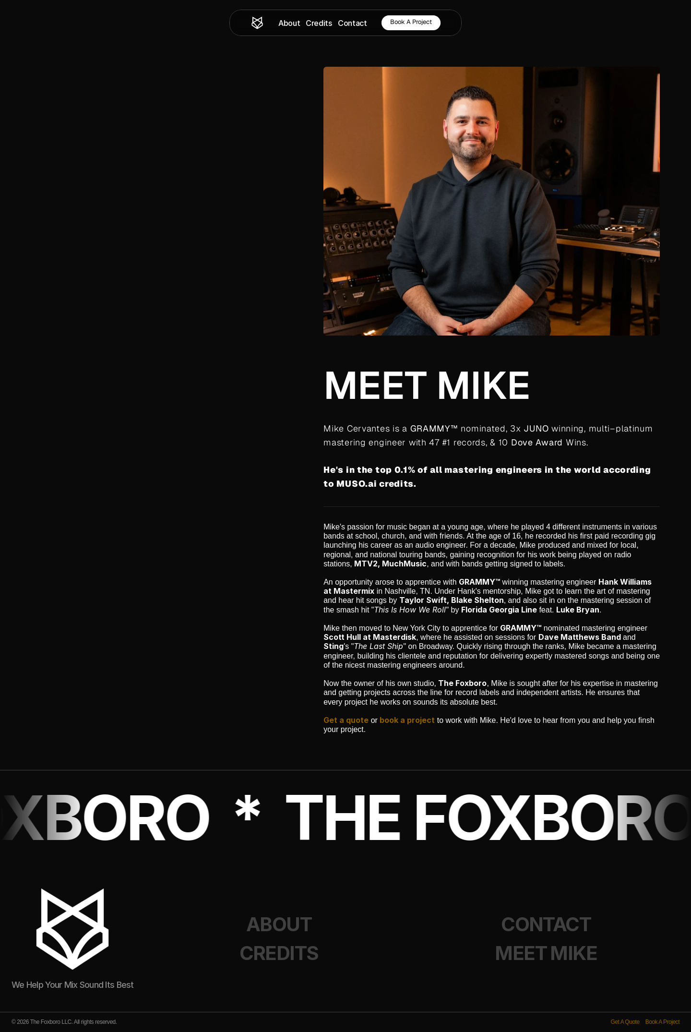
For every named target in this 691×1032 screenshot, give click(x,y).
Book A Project (662, 1022)
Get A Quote (625, 1022)
